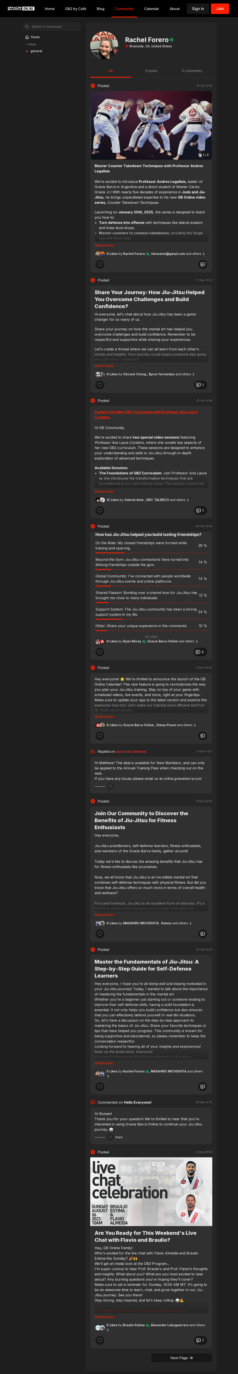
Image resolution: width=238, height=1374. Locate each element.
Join (220, 8)
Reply (119, 1118)
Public (30, 44)
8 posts (151, 71)
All (110, 71)
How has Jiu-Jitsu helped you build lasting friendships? (148, 528)
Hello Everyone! (138, 1084)
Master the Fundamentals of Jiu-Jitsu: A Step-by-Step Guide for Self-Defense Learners (147, 956)
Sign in (198, 8)
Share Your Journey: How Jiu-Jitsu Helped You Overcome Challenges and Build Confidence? (150, 299)
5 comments (192, 71)
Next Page (181, 1333)
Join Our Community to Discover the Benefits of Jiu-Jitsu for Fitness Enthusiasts (141, 808)
